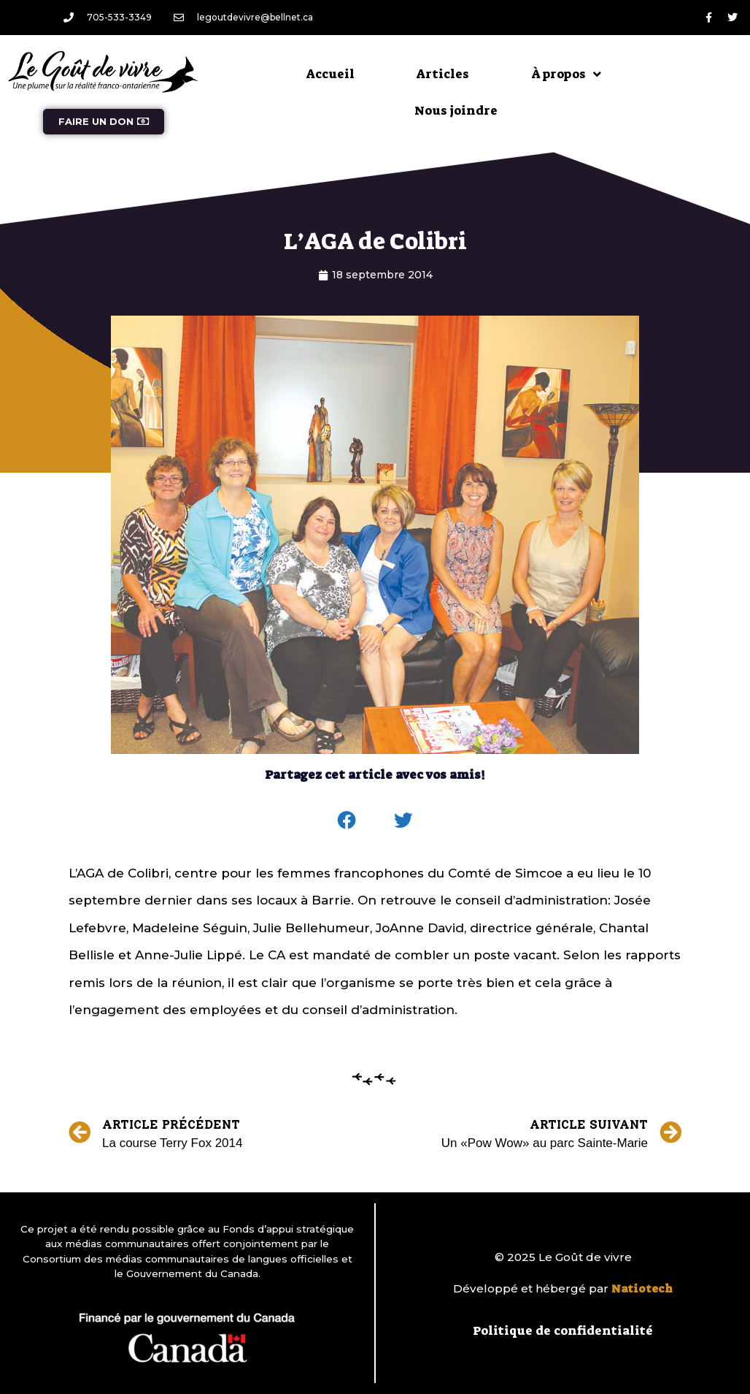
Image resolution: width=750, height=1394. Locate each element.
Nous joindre (456, 110)
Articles (443, 74)
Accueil (330, 74)
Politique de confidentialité (563, 1330)
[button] (347, 820)
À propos (566, 74)
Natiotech (642, 1288)
